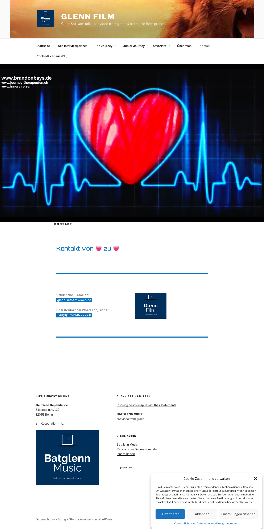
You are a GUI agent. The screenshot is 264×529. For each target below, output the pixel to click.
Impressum (232, 524)
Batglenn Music (127, 444)
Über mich (184, 46)
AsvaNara (161, 46)
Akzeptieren (170, 515)
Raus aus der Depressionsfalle (137, 449)
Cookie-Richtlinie (184, 524)
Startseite (43, 46)
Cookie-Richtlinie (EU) (52, 56)
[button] (255, 480)
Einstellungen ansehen (238, 515)
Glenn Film (88, 16)
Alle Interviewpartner (72, 46)
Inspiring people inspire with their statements (146, 405)
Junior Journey (134, 46)
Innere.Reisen (126, 454)
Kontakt (204, 46)
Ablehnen (202, 515)
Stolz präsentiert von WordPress (91, 519)
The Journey (105, 46)
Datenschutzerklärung (210, 524)
